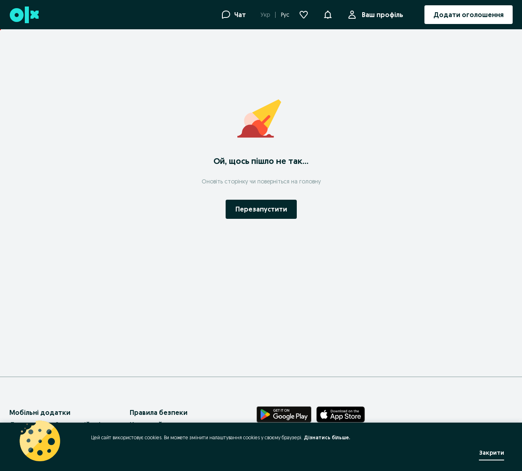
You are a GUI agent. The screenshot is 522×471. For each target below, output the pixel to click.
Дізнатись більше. (327, 437)
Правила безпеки (158, 412)
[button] (328, 14)
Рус (285, 14)
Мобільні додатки (39, 412)
